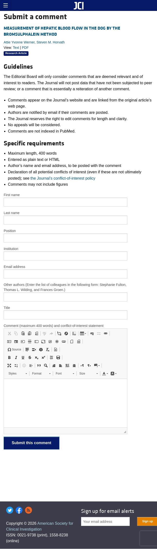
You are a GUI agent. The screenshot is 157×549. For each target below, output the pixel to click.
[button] (9, 333)
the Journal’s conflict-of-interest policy (62, 178)
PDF (25, 48)
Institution (11, 249)
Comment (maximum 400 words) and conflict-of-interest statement (53, 326)
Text (16, 48)
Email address (14, 267)
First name (12, 195)
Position (10, 231)
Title (7, 308)
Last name (11, 213)
